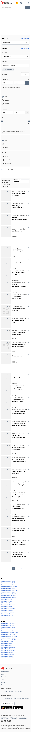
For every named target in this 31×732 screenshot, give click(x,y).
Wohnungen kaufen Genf (8, 625)
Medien (3, 682)
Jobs (2, 679)
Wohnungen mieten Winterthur (9, 590)
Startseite (3, 169)
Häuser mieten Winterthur (8, 608)
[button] (15, 53)
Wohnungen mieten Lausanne (9, 586)
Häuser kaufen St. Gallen (7, 654)
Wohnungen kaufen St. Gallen (9, 636)
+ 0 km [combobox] (24, 74)
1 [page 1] (13, 568)
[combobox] (12, 7)
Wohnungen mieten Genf (8, 583)
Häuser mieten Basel (6, 603)
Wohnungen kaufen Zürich (8, 623)
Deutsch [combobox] (7, 704)
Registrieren (5, 671)
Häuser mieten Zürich (7, 599)
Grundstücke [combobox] (6, 56)
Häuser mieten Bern (6, 606)
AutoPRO (4, 692)
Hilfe (2, 674)
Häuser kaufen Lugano (7, 656)
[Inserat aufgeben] (24, 3)
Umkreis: (4, 74)
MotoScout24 (5, 718)
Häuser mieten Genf (6, 601)
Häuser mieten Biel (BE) (7, 615)
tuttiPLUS (16, 692)
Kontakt (3, 677)
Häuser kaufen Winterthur (8, 650)
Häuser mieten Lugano (7, 614)
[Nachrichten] (20, 3)
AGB (2, 698)
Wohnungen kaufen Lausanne (9, 629)
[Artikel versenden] (16, 3)
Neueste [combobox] (16, 181)
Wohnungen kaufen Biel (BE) (9, 640)
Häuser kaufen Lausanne (8, 647)
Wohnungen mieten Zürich (8, 581)
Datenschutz (25, 698)
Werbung (23, 692)
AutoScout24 (22, 717)
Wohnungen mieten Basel (8, 584)
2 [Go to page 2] (17, 568)
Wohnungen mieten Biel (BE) (9, 597)
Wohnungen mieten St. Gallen (9, 594)
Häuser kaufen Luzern (7, 652)
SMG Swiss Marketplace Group (9, 717)
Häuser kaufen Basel (6, 645)
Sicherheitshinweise (7, 685)
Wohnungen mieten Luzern (8, 592)
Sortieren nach (17, 179)
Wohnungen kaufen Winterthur (9, 632)
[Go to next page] (21, 568)
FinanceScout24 (23, 718)
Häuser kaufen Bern (6, 649)
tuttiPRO (10, 692)
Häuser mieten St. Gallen (7, 612)
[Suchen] (27, 7)
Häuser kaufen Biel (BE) (7, 658)
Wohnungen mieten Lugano (8, 595)
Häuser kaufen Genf (6, 643)
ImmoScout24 (14, 718)
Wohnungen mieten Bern (8, 588)
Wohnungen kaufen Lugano (8, 638)
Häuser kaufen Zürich (7, 641)
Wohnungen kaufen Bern (8, 630)
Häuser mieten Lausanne (8, 604)
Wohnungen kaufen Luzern (8, 634)
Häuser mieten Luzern (7, 610)
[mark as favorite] (29, 191)
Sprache (4, 702)
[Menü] (28, 3)
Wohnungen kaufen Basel (8, 627)
